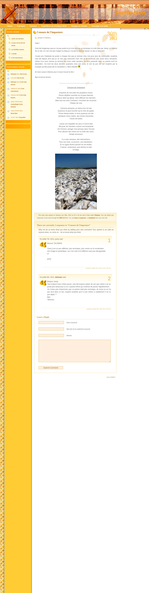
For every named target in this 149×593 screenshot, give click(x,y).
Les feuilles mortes (17, 49)
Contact (33, 26)
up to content (111, 381)
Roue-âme (14, 113)
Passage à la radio (100, 26)
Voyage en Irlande (79, 26)
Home (10, 26)
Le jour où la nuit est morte (18, 44)
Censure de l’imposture (50, 32)
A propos (21, 26)
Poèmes (47, 38)
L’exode (14, 53)
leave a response (80, 218)
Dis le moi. (23, 74)
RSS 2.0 (62, 218)
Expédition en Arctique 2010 (54, 26)
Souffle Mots (130, 13)
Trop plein (22, 117)
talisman (58, 277)
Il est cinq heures (17, 57)
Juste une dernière (17, 38)
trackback (91, 218)
